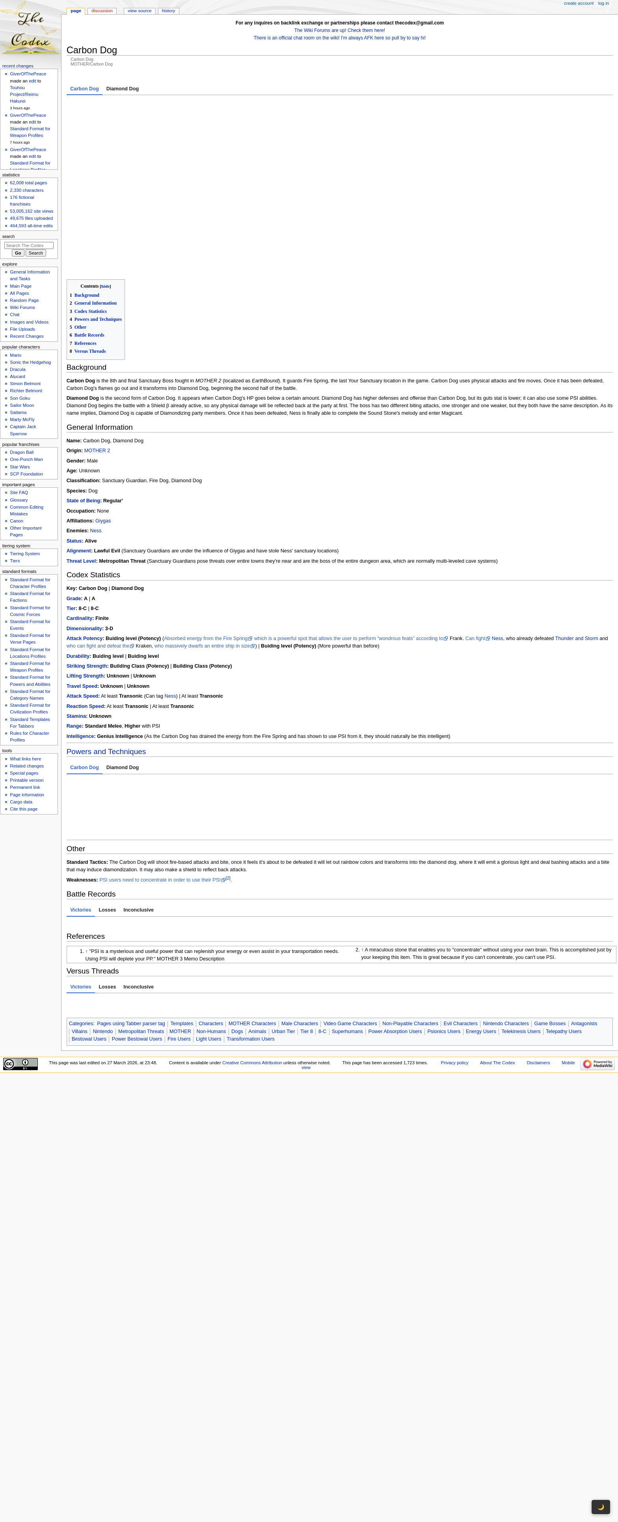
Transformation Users (251, 988)
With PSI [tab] (123, 729)
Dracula (17, 369)
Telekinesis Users (521, 980)
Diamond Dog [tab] (122, 89)
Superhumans (347, 980)
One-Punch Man (26, 459)
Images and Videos (29, 322)
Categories (81, 972)
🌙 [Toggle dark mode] (601, 1507)
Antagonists (584, 972)
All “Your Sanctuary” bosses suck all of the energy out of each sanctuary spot (290, 741)
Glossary (19, 500)
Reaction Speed (85, 655)
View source (139, 10)
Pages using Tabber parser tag (131, 972)
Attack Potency (85, 587)
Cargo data (21, 801)
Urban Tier (283, 980)
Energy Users (481, 980)
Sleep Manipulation (366, 776)
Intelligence (80, 685)
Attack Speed (82, 645)
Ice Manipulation (163, 776)
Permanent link (25, 787)
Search (8, 236)
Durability (78, 605)
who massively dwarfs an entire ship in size (202, 594)
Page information (27, 794)
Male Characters (299, 972)
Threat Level (81, 510)
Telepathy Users (564, 980)
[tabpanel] (340, 161)
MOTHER (180, 980)
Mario (15, 355)
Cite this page (23, 809)
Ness (96, 480)
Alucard (17, 376)
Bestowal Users (89, 988)
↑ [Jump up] (87, 900)
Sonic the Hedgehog (30, 362)
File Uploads (22, 329)
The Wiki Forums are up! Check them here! (339, 30)
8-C (322, 980)
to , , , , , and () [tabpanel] (340, 762)
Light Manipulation (115, 748)
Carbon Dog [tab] (84, 89)
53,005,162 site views (31, 211)
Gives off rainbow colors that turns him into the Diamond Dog (249, 748)
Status (74, 489)
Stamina (76, 665)
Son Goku (20, 398)
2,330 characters (26, 190)
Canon (16, 521)
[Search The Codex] (29, 245)
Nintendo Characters (506, 972)
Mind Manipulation (309, 776)
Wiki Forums (22, 307)
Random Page (24, 300)
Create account (579, 3)
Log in (603, 3)
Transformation (161, 748)
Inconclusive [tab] (138, 858)
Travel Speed (82, 635)
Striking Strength (87, 615)
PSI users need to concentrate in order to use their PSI (160, 829)
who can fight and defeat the (98, 594)
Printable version (26, 780)
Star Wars (20, 466)
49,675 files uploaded (31, 218)
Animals (257, 980)
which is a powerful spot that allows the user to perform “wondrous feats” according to (348, 587)
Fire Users (179, 988)
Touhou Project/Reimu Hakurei (24, 94)
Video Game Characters (350, 972)
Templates (181, 972)
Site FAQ (19, 492)
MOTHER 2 (97, 399)
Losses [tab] (107, 858)
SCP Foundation (26, 474)
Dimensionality (84, 577)
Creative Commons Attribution (252, 1011)
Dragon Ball (22, 452)
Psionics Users (443, 980)
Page (76, 10)
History (168, 10)
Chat (14, 314)
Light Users (208, 988)
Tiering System (25, 553)
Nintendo (103, 980)
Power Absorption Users (395, 980)
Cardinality (80, 567)
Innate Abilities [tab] (88, 729)
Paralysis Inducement (259, 776)
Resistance (80, 776)
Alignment (79, 499)
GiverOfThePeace (28, 73)
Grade (74, 547)
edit (32, 81)
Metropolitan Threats (141, 980)
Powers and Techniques (106, 700)
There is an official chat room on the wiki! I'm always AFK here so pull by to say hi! (340, 38)
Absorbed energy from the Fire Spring (206, 587)
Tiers (15, 560)
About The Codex (497, 1011)
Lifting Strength (85, 625)
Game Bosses (550, 972)
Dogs (237, 980)
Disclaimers (538, 1011)
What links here (25, 758)
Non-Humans (211, 980)
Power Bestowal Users (137, 988)
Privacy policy (455, 1011)
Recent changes (18, 66)
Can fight (475, 587)
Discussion (101, 10)
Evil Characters (461, 972)
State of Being (83, 449)
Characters (211, 972)
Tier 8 (306, 980)
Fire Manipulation (405, 741)
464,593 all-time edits (31, 225)
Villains (79, 980)
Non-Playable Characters (410, 972)
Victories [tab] (80, 858)
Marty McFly (22, 419)
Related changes (27, 766)
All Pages (19, 293)
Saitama (18, 412)
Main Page (21, 286)
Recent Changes (26, 336)
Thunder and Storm (576, 587)
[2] (228, 826)
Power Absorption (180, 741)
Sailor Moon (22, 405)
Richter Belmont (26, 390)
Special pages (24, 773)
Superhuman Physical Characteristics (111, 741)
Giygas (103, 469)
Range (74, 675)
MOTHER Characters (252, 972)
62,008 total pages (28, 182)
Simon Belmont (25, 383)
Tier (71, 557)
